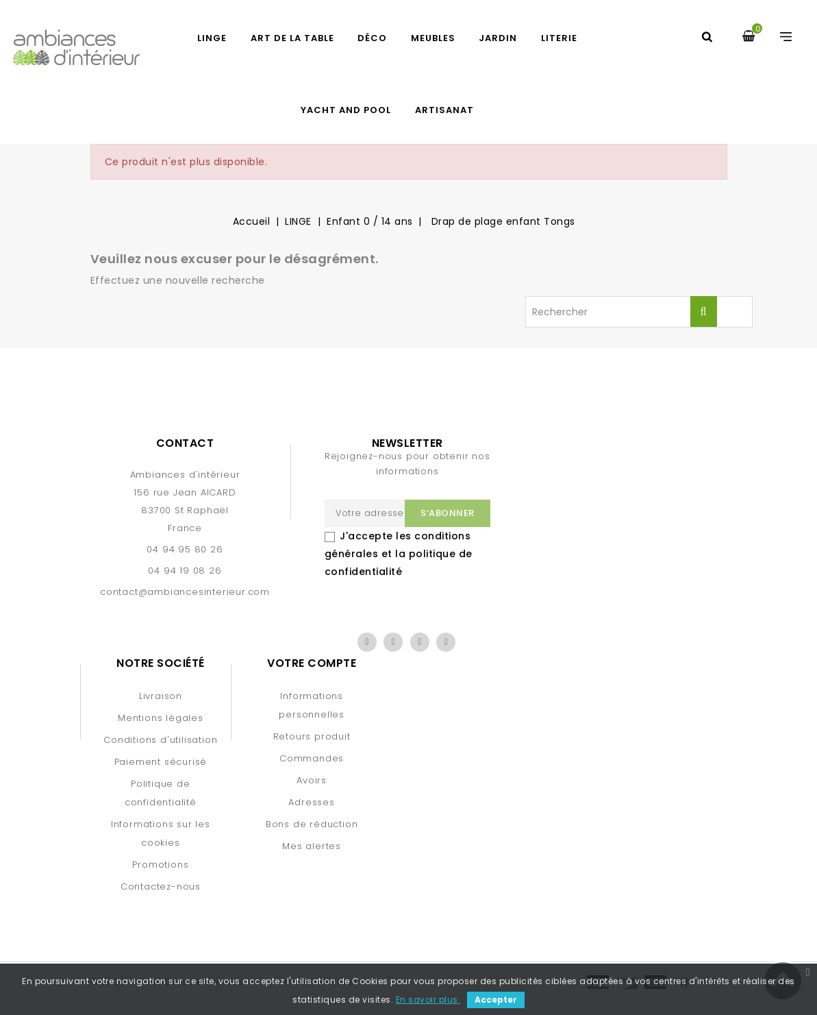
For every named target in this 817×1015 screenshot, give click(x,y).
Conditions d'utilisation (160, 739)
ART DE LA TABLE (292, 38)
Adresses (311, 802)
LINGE (212, 38)
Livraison (160, 695)
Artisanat (444, 110)
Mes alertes (311, 846)
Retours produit (312, 736)
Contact (185, 443)
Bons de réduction (312, 824)
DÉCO (372, 38)
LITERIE (559, 38)
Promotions (160, 864)
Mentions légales (160, 717)
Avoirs (312, 780)
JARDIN (498, 38)
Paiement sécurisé (161, 761)
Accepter (496, 999)
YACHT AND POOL (346, 110)
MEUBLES (433, 38)
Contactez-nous (161, 886)
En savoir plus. (428, 999)
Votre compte (311, 663)
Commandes (311, 758)
